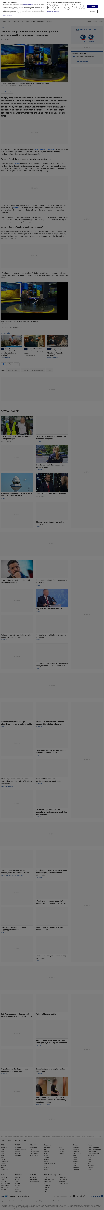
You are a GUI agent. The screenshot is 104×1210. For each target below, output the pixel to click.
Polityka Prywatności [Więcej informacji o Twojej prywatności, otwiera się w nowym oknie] (7, 15)
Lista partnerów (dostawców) (53, 11)
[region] (52, 9)
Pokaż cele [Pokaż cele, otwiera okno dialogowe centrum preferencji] (92, 11)
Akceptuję (92, 6)
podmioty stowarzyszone (28, 4)
